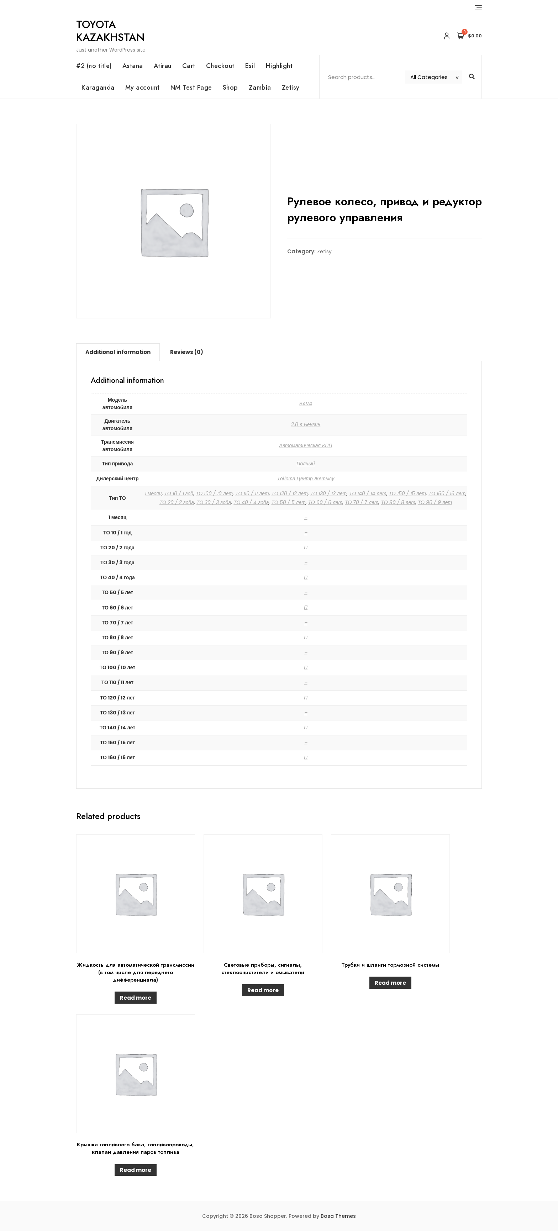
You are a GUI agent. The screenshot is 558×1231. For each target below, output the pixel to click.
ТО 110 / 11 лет (252, 493)
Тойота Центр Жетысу (305, 478)
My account (142, 87)
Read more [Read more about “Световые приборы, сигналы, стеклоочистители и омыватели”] (263, 990)
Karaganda (98, 87)
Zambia (260, 87)
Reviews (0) (186, 352)
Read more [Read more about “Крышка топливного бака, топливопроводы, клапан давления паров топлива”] (135, 1170)
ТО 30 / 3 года (213, 502)
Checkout (220, 65)
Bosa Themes (338, 1216)
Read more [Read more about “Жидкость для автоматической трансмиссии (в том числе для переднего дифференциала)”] (135, 998)
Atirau (163, 65)
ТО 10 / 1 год (178, 493)
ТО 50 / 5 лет (288, 502)
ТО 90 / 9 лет (435, 502)
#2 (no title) (94, 65)
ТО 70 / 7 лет (361, 502)
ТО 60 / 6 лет (325, 502)
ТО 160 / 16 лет (446, 493)
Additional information (118, 352)
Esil (250, 65)
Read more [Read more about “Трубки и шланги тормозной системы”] (390, 983)
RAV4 (305, 403)
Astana (132, 65)
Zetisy (291, 87)
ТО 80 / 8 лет (398, 502)
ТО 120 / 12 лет (290, 493)
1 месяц (153, 493)
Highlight (279, 65)
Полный (305, 463)
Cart (188, 65)
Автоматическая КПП (305, 445)
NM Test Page (191, 87)
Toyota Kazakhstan (110, 31)
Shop (230, 87)
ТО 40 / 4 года (251, 502)
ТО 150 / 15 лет (407, 493)
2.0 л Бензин (306, 424)
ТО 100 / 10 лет (214, 493)
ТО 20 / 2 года (176, 502)
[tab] (118, 352)
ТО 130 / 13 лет (328, 493)
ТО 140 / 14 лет (367, 493)
